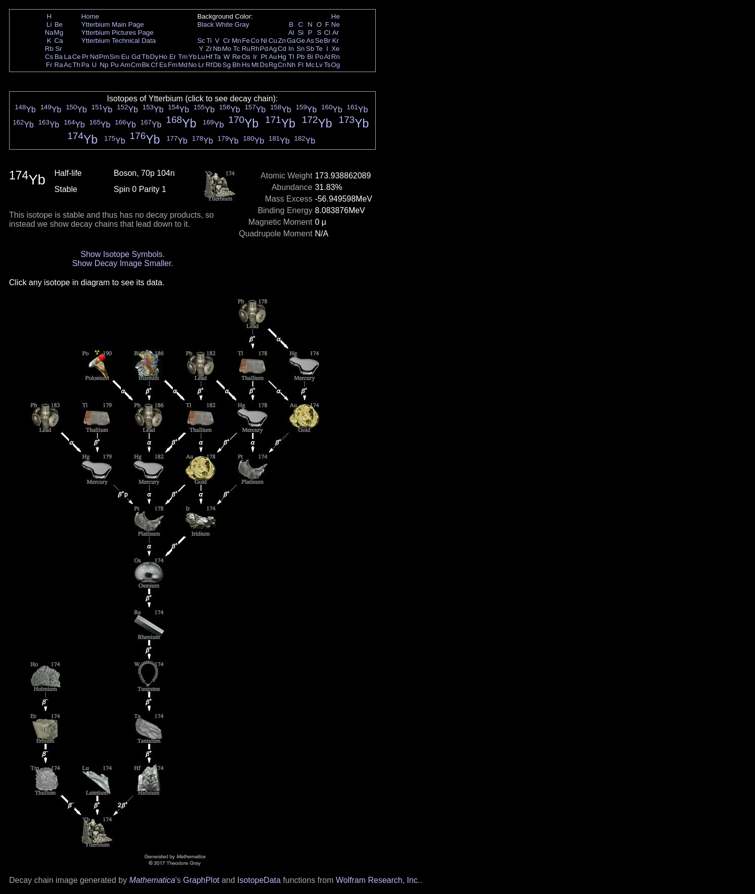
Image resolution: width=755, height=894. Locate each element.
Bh (236, 65)
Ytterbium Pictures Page (117, 32)
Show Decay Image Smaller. (122, 263)
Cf (154, 65)
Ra (58, 65)
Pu (114, 65)
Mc (310, 65)
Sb (310, 48)
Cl (327, 32)
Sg (227, 65)
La (68, 56)
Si (301, 32)
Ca (58, 40)
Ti (209, 40)
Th (77, 65)
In (291, 48)
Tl (291, 56)
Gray (242, 24)
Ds (264, 65)
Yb (192, 56)
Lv (319, 65)
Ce (76, 56)
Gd (136, 56)
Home (90, 16)
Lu (201, 56)
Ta (217, 56)
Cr (226, 40)
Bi (310, 56)
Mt (255, 65)
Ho (163, 56)
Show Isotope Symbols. (123, 254)
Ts (327, 65)
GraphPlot (201, 880)
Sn (301, 48)
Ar (335, 32)
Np (104, 65)
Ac (68, 65)
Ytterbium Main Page (112, 24)
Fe (246, 40)
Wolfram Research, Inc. (378, 880)
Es (163, 65)
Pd (264, 48)
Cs (49, 56)
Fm (172, 65)
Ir (255, 56)
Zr (209, 48)
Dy (154, 56)
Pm (104, 56)
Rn (335, 56)
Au (272, 56)
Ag (272, 48)
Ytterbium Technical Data (118, 40)
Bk (146, 65)
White (224, 24)
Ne (335, 24)
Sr (58, 48)
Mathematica (152, 880)
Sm (115, 56)
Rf (208, 65)
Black (205, 24)
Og (335, 65)
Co (255, 40)
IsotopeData (259, 880)
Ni (264, 40)
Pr (85, 56)
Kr (335, 40)
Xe (335, 48)
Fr (49, 65)
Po (319, 56)
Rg (272, 65)
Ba (58, 56)
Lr (201, 65)
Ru (246, 48)
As (310, 40)
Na (49, 32)
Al (291, 32)
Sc (201, 40)
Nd (94, 56)
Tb (146, 56)
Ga (291, 40)
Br (327, 40)
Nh (291, 65)
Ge (300, 40)
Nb (217, 48)
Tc (236, 48)
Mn (236, 40)
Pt (264, 56)
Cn (282, 65)
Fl (300, 65)
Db (217, 65)
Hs (246, 65)
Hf (208, 56)
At (327, 56)
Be (58, 24)
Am (125, 65)
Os (246, 56)
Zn (282, 40)
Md (183, 65)
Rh (255, 48)
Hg (282, 56)
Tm (182, 56)
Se (319, 40)
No (192, 65)
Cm (136, 65)
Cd (282, 48)
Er (172, 56)
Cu (272, 40)
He (335, 16)
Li (48, 24)
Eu (125, 56)
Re (236, 56)
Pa (85, 65)
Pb (301, 56)
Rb (49, 48)
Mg (58, 32)
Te (319, 48)
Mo (227, 48)
